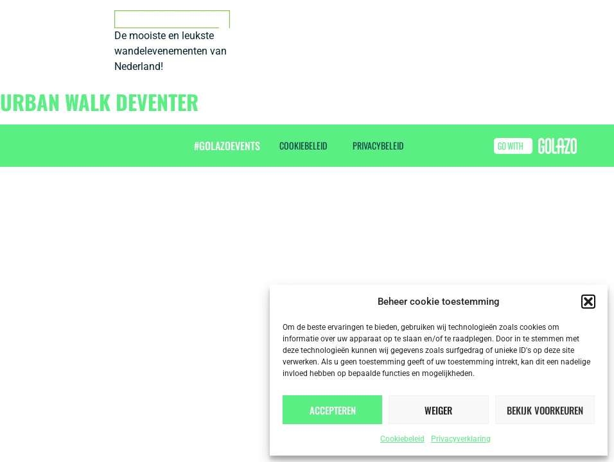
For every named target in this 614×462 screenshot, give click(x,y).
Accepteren (333, 410)
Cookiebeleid (402, 438)
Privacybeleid (378, 145)
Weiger (438, 410)
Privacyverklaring (461, 438)
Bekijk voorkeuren (545, 410)
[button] (588, 301)
